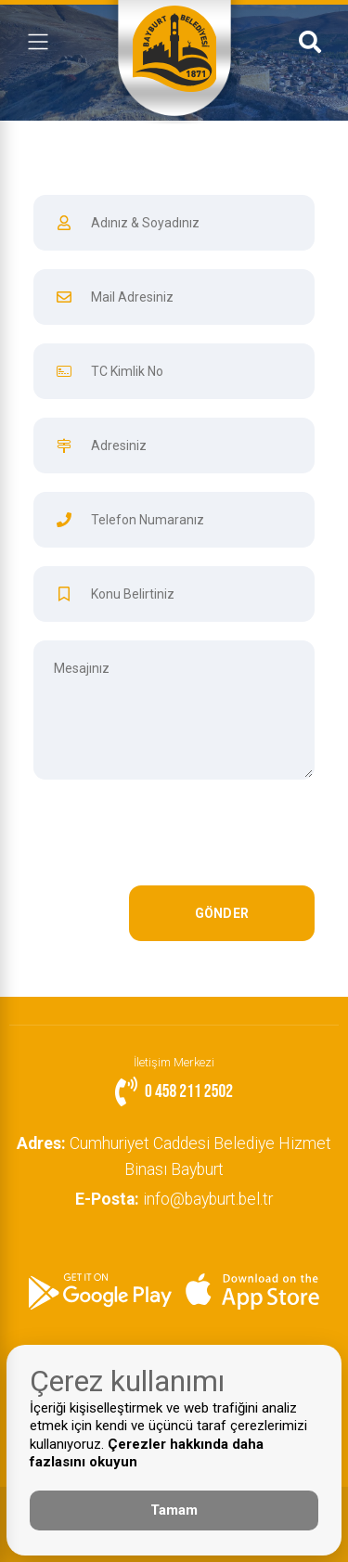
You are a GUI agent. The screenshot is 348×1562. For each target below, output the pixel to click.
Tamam (174, 1510)
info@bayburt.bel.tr (174, 1199)
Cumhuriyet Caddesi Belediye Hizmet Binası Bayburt (174, 1156)
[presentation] (173, 842)
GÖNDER (222, 913)
